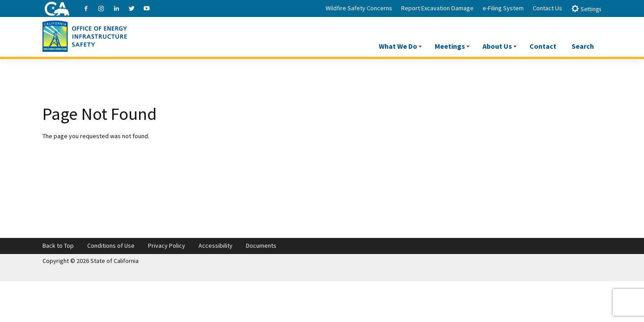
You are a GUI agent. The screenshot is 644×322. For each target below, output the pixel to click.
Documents (261, 246)
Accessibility (216, 246)
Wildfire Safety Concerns (359, 8)
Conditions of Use (111, 246)
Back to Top (58, 246)
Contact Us (547, 8)
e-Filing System (503, 8)
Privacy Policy (166, 246)
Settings (586, 8)
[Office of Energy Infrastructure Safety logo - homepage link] (84, 35)
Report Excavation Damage (437, 8)
